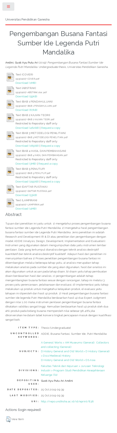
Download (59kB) (26, 96)
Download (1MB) (26, 82)
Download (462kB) (27, 127)
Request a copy (50, 127)
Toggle (8, 7)
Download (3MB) (26, 163)
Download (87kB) (27, 109)
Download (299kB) (27, 181)
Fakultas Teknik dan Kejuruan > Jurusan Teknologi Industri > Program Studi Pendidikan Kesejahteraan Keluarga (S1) (73, 370)
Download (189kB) (27, 145)
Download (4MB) (26, 208)
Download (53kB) (26, 195)
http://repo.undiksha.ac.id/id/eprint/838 (67, 401)
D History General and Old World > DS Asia (68, 360)
